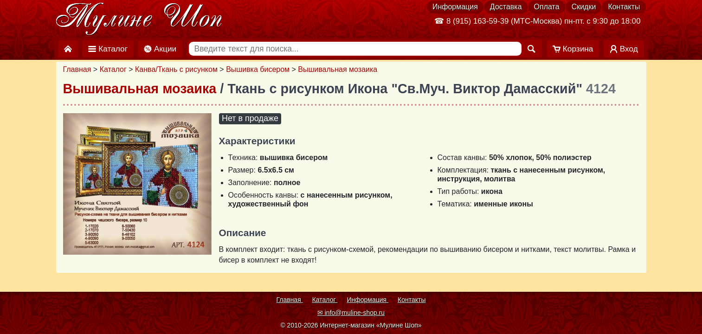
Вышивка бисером (258, 69)
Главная (77, 69)
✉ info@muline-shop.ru (351, 312)
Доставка (506, 7)
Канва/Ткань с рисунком (176, 69)
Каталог (113, 69)
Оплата (547, 7)
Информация (455, 7)
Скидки (584, 7)
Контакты (624, 7)
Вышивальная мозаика (337, 69)
